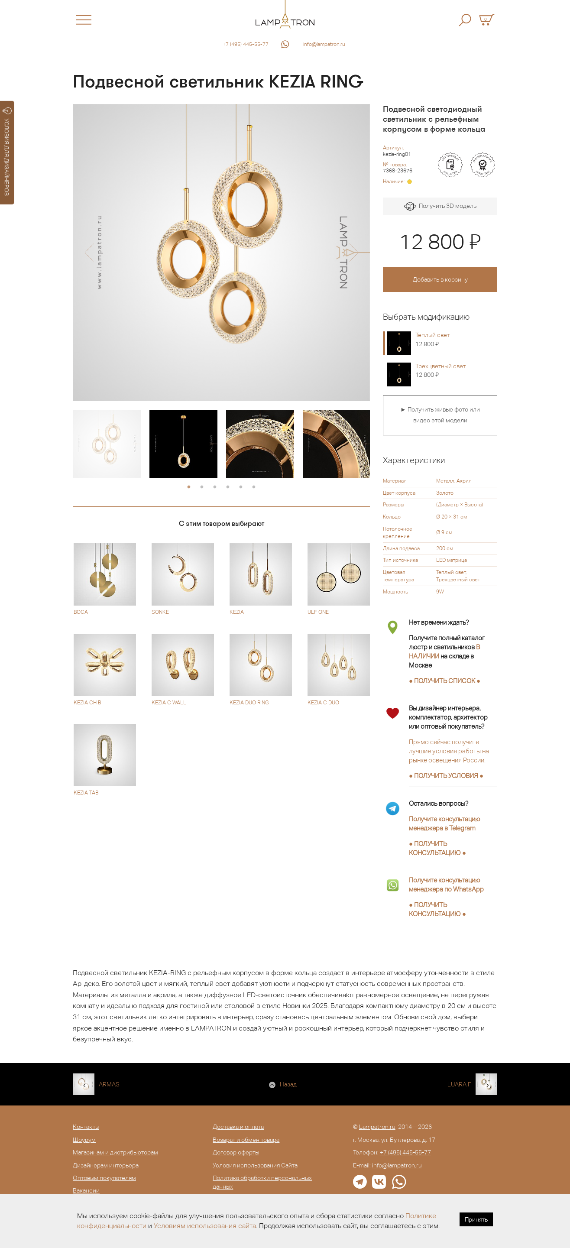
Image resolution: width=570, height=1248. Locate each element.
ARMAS (109, 1084)
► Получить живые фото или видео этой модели (440, 415)
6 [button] (253, 487)
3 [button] (215, 487)
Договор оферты (236, 1152)
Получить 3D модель (440, 206)
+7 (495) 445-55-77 (246, 44)
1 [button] (189, 487)
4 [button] (227, 487)
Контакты (86, 1126)
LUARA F (459, 1084)
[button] (89, 252)
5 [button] (240, 487)
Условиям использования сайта (205, 1226)
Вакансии (86, 1190)
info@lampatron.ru (324, 44)
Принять (476, 1219)
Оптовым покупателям (104, 1177)
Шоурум (84, 1139)
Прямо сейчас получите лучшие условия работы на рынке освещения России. (449, 751)
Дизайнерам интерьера (106, 1165)
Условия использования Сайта (255, 1165)
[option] (221, 252)
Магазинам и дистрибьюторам (115, 1152)
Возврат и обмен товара (246, 1139)
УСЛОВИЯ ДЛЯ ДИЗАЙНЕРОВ (7, 151)
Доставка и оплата (238, 1126)
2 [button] (202, 487)
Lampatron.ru (377, 1126)
